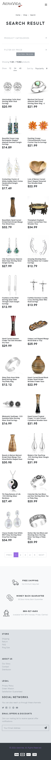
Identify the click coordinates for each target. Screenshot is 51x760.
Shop (25, 15)
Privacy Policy (7, 685)
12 (10, 68)
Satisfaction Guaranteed (12, 691)
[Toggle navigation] (46, 4)
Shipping (5, 638)
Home (18, 15)
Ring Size (6, 647)
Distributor (6, 669)
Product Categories (16, 38)
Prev (9, 554)
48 (20, 68)
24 (15, 68)
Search (32, 15)
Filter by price (13, 49)
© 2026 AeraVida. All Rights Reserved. (25, 747)
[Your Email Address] (22, 728)
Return (5, 641)
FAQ (4, 644)
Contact (5, 666)
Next (42, 554)
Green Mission (8, 688)
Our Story (6, 663)
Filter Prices (26, 54)
